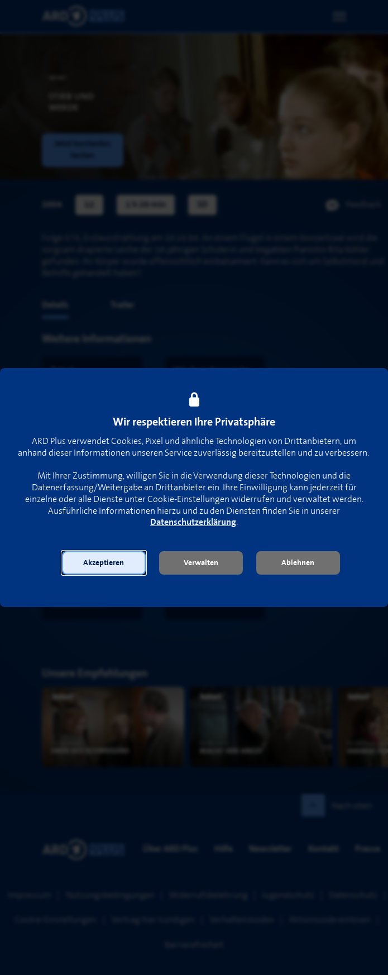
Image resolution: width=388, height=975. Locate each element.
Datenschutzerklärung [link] (193, 522)
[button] (104, 563)
